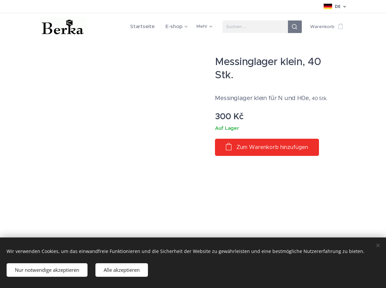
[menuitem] (148, 26)
